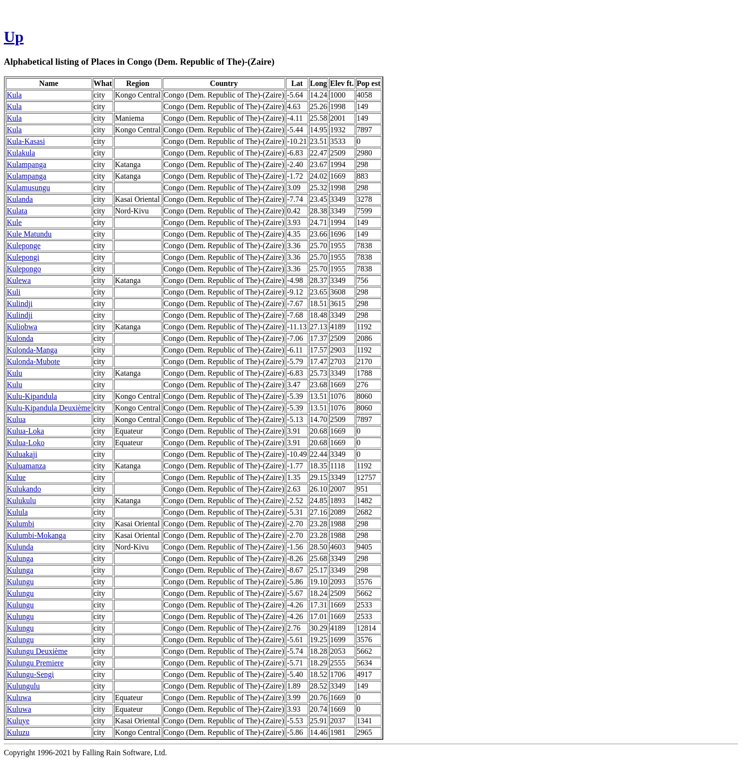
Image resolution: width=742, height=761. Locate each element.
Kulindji (19, 303)
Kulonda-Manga (32, 350)
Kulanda (20, 199)
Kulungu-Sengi (30, 674)
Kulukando (24, 489)
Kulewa (19, 280)
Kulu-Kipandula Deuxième (49, 408)
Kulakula (21, 153)
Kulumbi (20, 524)
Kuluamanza (26, 466)
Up (14, 36)
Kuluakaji (22, 454)
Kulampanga (26, 164)
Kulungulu (23, 686)
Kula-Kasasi (26, 141)
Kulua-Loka (25, 431)
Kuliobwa (22, 327)
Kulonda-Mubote (33, 361)
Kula (14, 95)
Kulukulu (21, 500)
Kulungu (20, 582)
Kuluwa (19, 697)
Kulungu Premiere (35, 663)
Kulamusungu (28, 187)
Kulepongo (24, 269)
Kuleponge (24, 245)
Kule (14, 222)
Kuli (13, 292)
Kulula (17, 512)
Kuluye (18, 721)
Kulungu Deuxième (37, 651)
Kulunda (20, 547)
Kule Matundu (29, 234)
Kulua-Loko (25, 442)
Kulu (14, 373)
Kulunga (20, 558)
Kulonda (20, 338)
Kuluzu (18, 732)
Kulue (16, 477)
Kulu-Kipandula (32, 396)
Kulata (17, 211)
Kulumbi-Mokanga (36, 535)
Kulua (16, 419)
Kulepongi (23, 257)
